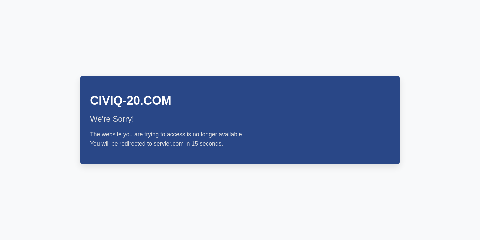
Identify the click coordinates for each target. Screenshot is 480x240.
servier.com (169, 143)
